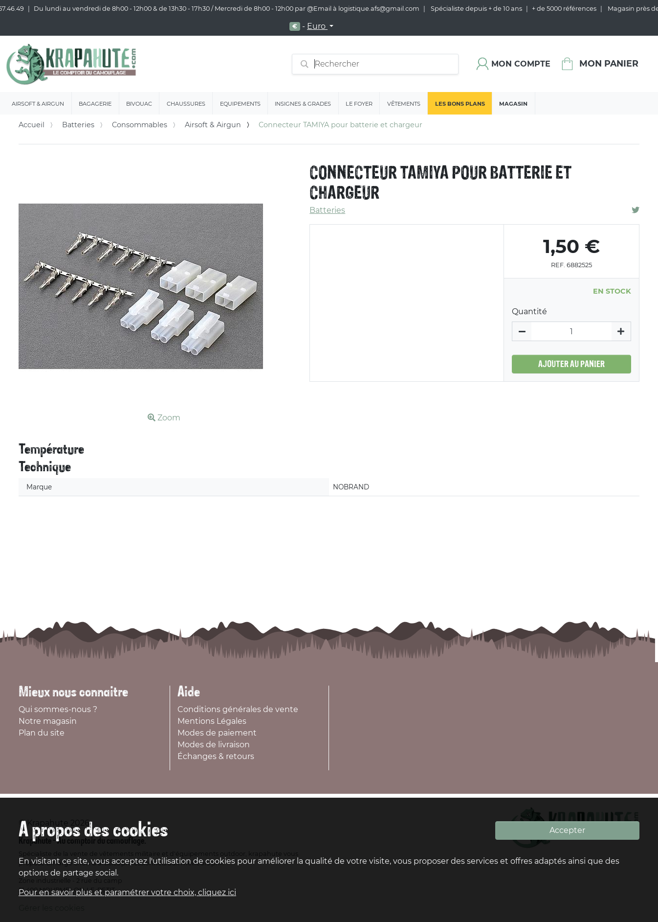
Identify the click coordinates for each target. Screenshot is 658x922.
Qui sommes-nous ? (58, 709)
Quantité (529, 311)
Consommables (139, 124)
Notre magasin (48, 721)
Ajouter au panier (571, 364)
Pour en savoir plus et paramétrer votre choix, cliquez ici (127, 892)
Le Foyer (359, 103)
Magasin (513, 103)
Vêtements (403, 103)
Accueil (31, 124)
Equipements (240, 103)
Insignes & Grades (303, 103)
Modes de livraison (213, 744)
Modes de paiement (217, 733)
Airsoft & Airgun (38, 103)
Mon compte (520, 64)
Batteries (78, 124)
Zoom (164, 417)
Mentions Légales (211, 721)
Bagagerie (95, 103)
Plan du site (42, 733)
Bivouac (139, 103)
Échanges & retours (215, 756)
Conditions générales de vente (237, 709)
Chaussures (186, 103)
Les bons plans (460, 103)
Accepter (567, 830)
